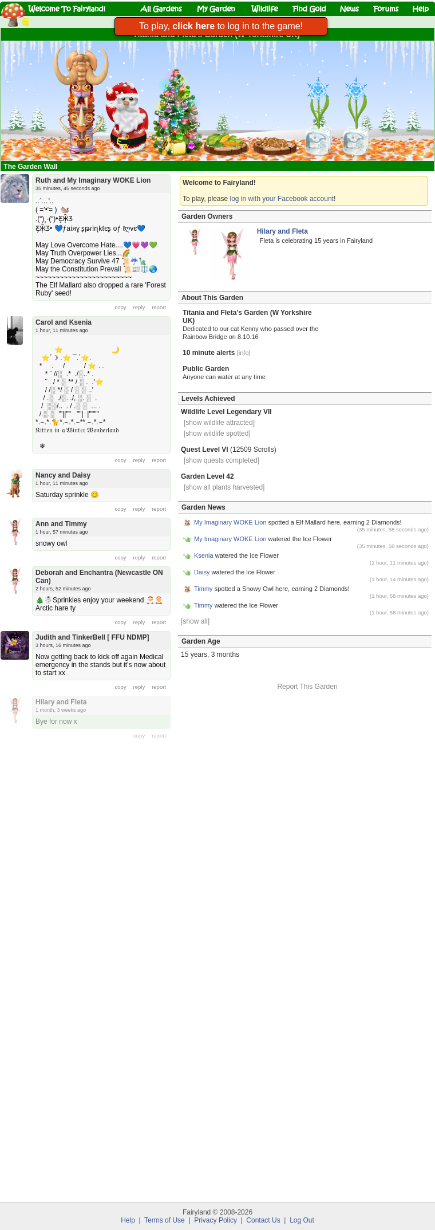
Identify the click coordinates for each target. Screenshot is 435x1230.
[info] (244, 352)
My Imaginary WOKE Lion (230, 522)
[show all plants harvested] (224, 487)
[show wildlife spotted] (217, 433)
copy (120, 307)
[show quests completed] (221, 460)
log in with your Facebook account (282, 199)
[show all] (195, 621)
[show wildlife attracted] (219, 423)
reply (139, 307)
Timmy (203, 588)
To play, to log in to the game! (221, 26)
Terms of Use (164, 1220)
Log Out (302, 1220)
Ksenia (203, 555)
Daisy (202, 572)
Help (128, 1220)
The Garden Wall (31, 167)
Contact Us (263, 1220)
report (159, 307)
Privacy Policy (215, 1220)
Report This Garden (307, 687)
